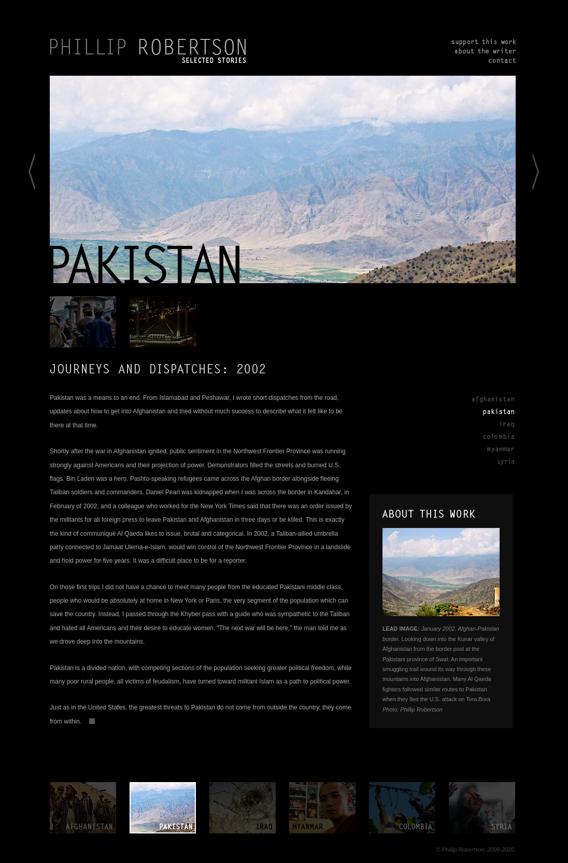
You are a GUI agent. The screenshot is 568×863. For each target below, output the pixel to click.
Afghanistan (492, 399)
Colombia (492, 436)
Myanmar (492, 448)
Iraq (492, 423)
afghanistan (83, 807)
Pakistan (492, 411)
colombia (402, 807)
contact (483, 59)
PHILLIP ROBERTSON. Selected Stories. (148, 51)
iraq (242, 807)
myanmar (322, 807)
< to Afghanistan (20, 180)
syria (482, 807)
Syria (492, 461)
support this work (483, 43)
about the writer (483, 51)
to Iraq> (545, 180)
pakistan (163, 807)
